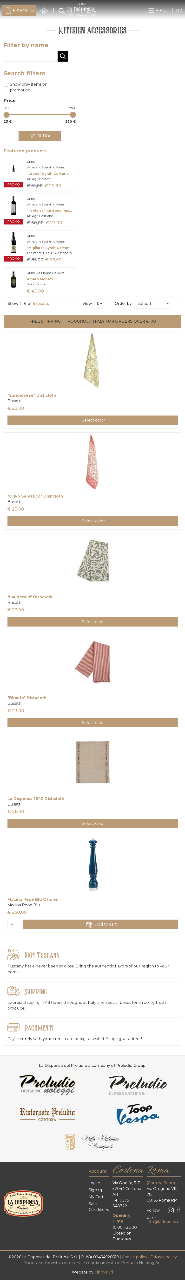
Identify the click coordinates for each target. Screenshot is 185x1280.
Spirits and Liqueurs (50, 273)
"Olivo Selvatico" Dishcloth (35, 496)
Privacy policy (164, 1257)
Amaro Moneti (40, 279)
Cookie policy (135, 1257)
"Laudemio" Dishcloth (30, 597)
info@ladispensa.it (164, 1221)
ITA (179, 10)
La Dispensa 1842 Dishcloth (35, 798)
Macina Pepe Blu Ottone (32, 899)
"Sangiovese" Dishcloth (31, 395)
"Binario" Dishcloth (26, 698)
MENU (158, 11)
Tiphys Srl (103, 1272)
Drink (31, 161)
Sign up (96, 1190)
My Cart (96, 1197)
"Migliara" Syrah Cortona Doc (50, 248)
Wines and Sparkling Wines (46, 167)
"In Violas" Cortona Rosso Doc (50, 211)
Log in (94, 1183)
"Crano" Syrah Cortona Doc (50, 174)
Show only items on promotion (28, 87)
